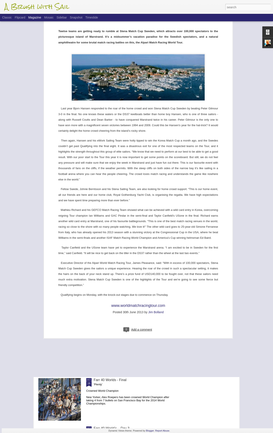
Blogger (150, 430)
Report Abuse (162, 430)
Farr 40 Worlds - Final (110, 380)
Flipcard (20, 17)
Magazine (34, 17)
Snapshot (76, 17)
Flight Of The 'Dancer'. (111, 283)
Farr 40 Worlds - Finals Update (117, 331)
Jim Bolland (156, 249)
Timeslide (91, 17)
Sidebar (62, 17)
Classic (7, 17)
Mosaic (48, 17)
